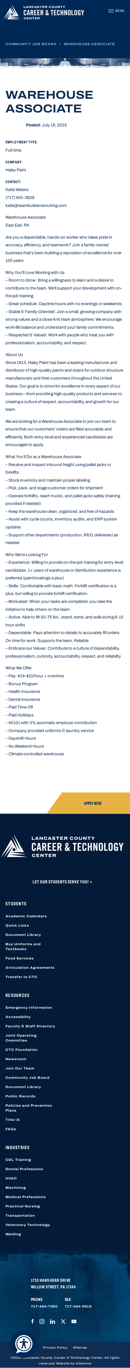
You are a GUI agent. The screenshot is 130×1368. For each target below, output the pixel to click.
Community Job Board (30, 44)
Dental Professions (24, 1169)
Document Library (23, 935)
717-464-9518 (78, 1306)
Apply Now (93, 803)
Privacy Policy (55, 1347)
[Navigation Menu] (116, 11)
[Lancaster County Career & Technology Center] (44, 13)
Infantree (83, 1363)
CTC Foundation (21, 1050)
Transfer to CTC (21, 977)
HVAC (11, 1178)
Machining (15, 1188)
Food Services (19, 958)
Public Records (20, 1096)
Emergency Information (28, 1008)
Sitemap (80, 1347)
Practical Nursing (22, 1206)
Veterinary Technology (27, 1225)
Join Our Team (19, 1068)
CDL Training (18, 1160)
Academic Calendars (26, 916)
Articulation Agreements (29, 968)
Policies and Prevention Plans (28, 1108)
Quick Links (17, 925)
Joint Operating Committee (21, 1038)
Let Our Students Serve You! (61, 882)
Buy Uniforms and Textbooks (23, 946)
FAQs (10, 1129)
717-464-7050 (44, 1306)
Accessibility (18, 1017)
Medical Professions (25, 1197)
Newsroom (16, 1059)
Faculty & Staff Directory (30, 1026)
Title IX (12, 1120)
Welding (13, 1234)
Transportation (20, 1215)
